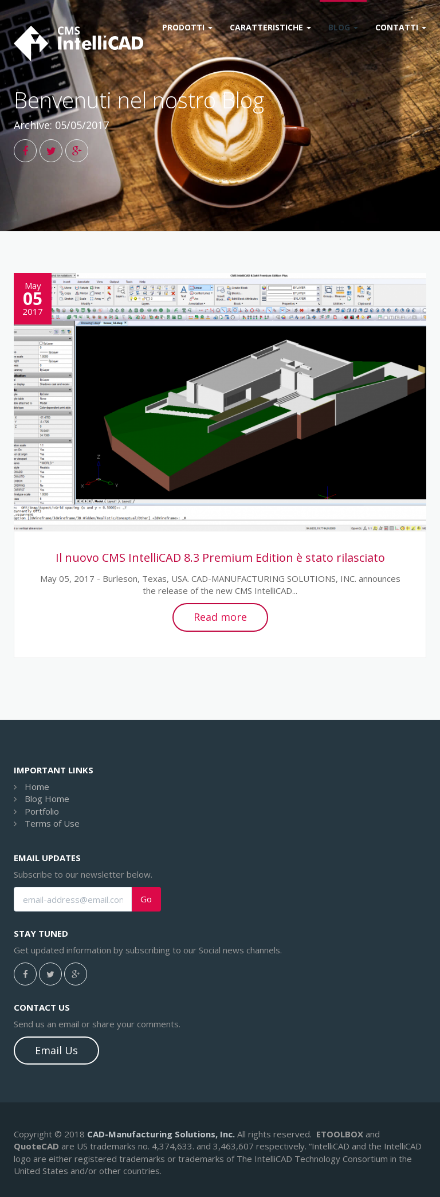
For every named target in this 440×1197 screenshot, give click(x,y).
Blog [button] (343, 27)
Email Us (56, 1050)
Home (37, 786)
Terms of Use (52, 823)
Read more (220, 617)
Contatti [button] (400, 27)
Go (146, 899)
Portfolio (42, 811)
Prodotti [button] (187, 27)
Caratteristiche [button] (270, 27)
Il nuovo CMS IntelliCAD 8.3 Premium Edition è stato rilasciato (220, 557)
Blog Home (47, 798)
